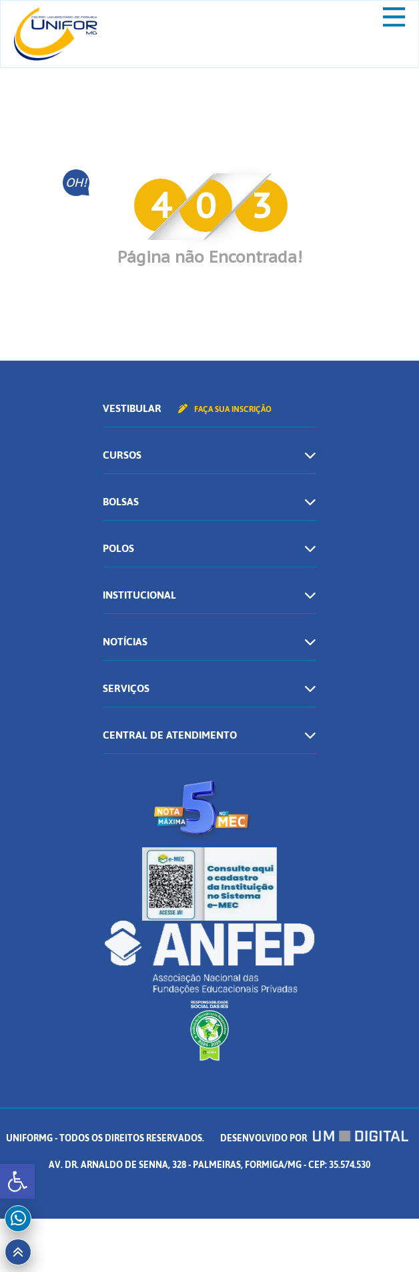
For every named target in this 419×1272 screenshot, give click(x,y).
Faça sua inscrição (225, 409)
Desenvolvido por (314, 1138)
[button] (17, 1181)
